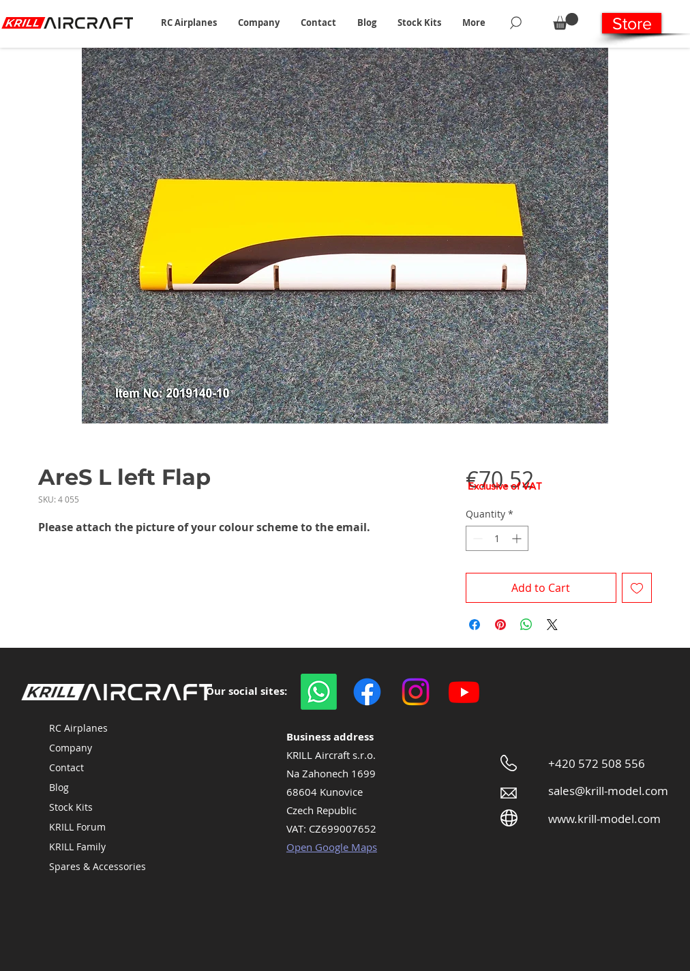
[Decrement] (476, 538)
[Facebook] (367, 692)
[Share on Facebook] (474, 624)
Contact (66, 767)
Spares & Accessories (97, 866)
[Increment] (517, 538)
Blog (59, 787)
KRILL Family (77, 846)
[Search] (515, 22)
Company (70, 747)
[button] (188, 22)
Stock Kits (71, 807)
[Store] (631, 23)
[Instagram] (415, 692)
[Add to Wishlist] (637, 588)
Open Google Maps (331, 847)
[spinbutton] (497, 538)
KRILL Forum (77, 826)
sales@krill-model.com (608, 790)
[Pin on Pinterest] (500, 624)
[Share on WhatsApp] (526, 624)
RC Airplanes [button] (78, 727)
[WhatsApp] (319, 692)
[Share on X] (552, 624)
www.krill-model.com (604, 818)
